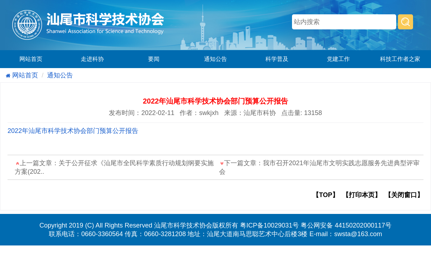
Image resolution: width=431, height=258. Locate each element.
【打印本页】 (361, 195)
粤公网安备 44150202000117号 (346, 225)
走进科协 (92, 59)
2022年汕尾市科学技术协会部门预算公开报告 (73, 130)
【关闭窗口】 (404, 195)
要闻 (153, 59)
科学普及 (276, 59)
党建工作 (338, 59)
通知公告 (215, 59)
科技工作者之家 (400, 59)
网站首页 (30, 59)
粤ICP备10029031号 (269, 225)
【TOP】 (325, 195)
